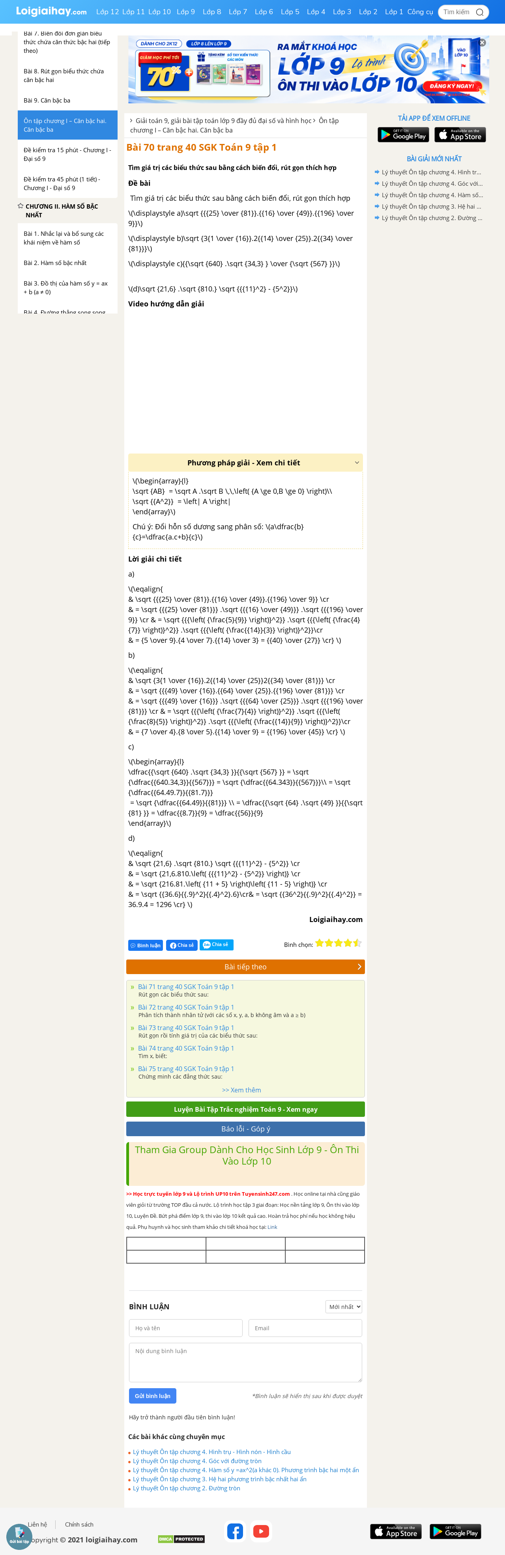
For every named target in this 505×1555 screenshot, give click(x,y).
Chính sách (79, 1524)
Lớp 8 (212, 12)
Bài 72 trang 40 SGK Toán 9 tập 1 (185, 1007)
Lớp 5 (290, 12)
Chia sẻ (182, 945)
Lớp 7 (238, 12)
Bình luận (146, 945)
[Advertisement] (434, 349)
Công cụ (420, 12)
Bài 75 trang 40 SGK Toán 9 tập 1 (185, 1068)
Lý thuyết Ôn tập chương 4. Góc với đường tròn (197, 1461)
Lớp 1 (394, 12)
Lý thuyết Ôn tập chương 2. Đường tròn (186, 1488)
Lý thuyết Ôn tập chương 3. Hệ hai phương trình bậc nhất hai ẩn (220, 1479)
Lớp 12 (107, 12)
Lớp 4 (316, 12)
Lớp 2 (368, 12)
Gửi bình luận (152, 1396)
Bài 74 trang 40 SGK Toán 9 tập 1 (185, 1048)
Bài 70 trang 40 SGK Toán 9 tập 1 (201, 146)
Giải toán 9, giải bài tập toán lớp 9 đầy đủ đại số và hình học (224, 120)
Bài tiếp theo (293, 966)
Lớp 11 (133, 12)
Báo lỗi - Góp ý (245, 1128)
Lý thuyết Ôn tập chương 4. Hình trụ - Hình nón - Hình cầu (212, 1452)
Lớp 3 (342, 12)
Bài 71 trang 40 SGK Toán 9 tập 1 (185, 986)
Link (272, 1226)
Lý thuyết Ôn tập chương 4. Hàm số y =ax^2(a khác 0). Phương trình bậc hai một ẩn (246, 1470)
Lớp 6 (264, 12)
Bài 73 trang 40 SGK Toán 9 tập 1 (185, 1027)
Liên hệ (37, 1524)
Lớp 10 (159, 12)
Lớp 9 (186, 12)
